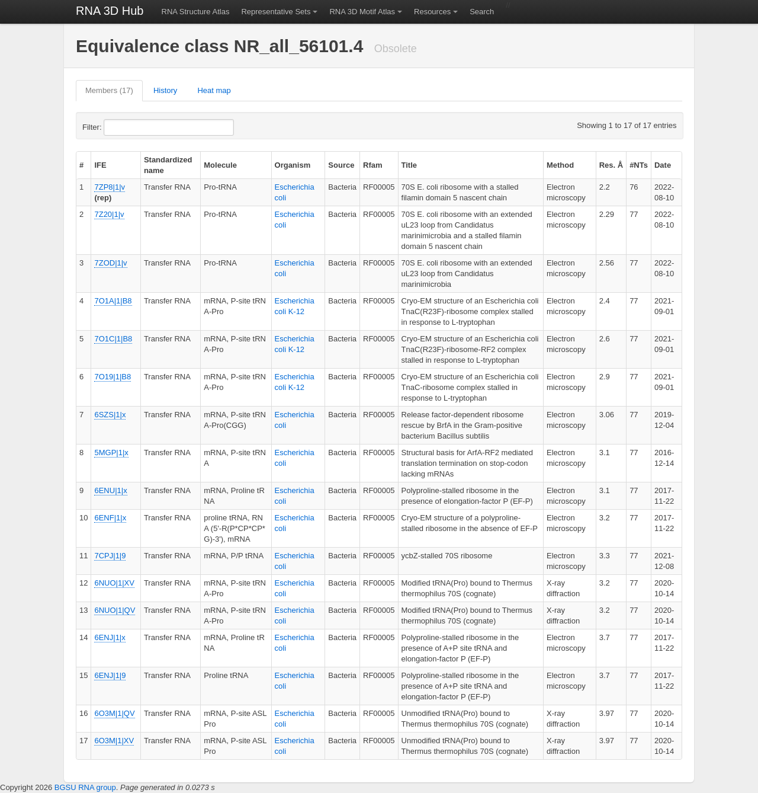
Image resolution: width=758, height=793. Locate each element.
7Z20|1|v (109, 214)
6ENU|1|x (110, 490)
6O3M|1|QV (114, 713)
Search (482, 11)
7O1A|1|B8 (112, 300)
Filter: (120, 127)
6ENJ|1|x (109, 637)
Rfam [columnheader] (373, 165)
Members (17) (109, 90)
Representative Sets (275, 11)
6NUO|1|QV (114, 610)
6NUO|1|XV (114, 582)
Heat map (213, 90)
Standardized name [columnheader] (168, 165)
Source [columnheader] (341, 165)
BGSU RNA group (85, 787)
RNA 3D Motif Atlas (362, 11)
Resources (432, 11)
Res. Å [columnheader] (611, 165)
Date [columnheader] (662, 165)
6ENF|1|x (110, 517)
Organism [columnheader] (293, 165)
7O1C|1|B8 (113, 338)
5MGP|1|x (111, 452)
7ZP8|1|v (109, 187)
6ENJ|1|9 (110, 675)
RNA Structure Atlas (196, 11)
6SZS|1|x (110, 414)
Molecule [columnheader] (220, 165)
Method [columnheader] (560, 165)
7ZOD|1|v (110, 262)
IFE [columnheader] (100, 165)
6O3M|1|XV (114, 740)
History (165, 90)
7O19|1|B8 (112, 376)
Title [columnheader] (409, 165)
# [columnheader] (81, 165)
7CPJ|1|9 (110, 555)
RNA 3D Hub (110, 10)
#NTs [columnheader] (638, 165)
